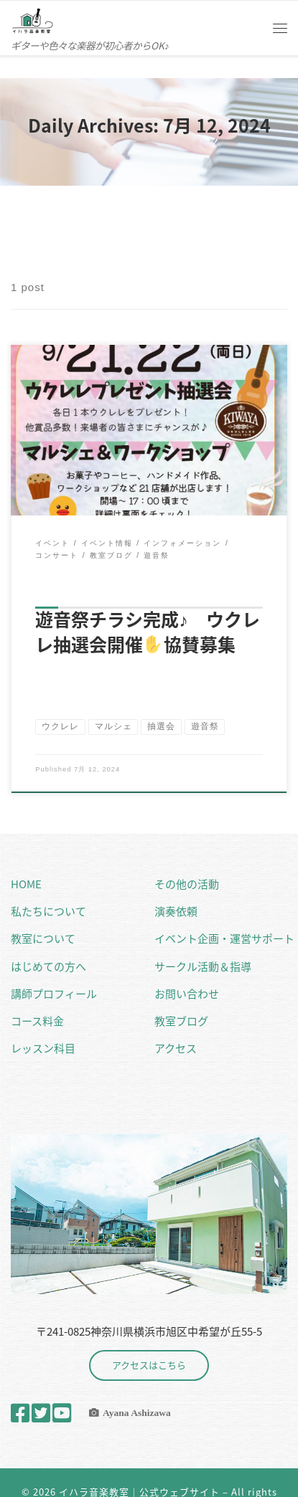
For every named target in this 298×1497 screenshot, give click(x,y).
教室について (43, 938)
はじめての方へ (48, 966)
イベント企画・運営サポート (224, 938)
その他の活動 (186, 884)
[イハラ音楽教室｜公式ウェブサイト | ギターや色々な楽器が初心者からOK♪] (32, 18)
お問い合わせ (186, 994)
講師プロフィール (54, 994)
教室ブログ (181, 1021)
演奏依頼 (175, 911)
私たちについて (48, 911)
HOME (26, 884)
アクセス (175, 1048)
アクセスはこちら (149, 1365)
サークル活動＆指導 (202, 966)
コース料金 (37, 1021)
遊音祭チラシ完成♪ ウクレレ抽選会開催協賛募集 (147, 631)
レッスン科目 (43, 1048)
